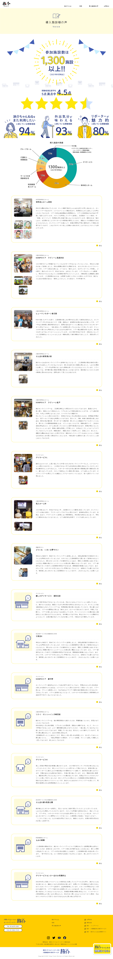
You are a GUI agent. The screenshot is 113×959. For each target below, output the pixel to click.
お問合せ (106, 6)
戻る (100, 245)
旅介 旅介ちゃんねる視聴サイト (96, 931)
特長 (81, 6)
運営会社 (89, 922)
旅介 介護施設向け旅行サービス (96, 928)
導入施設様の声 (93, 6)
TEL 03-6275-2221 (13, 926)
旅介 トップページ (93, 925)
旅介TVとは (67, 6)
